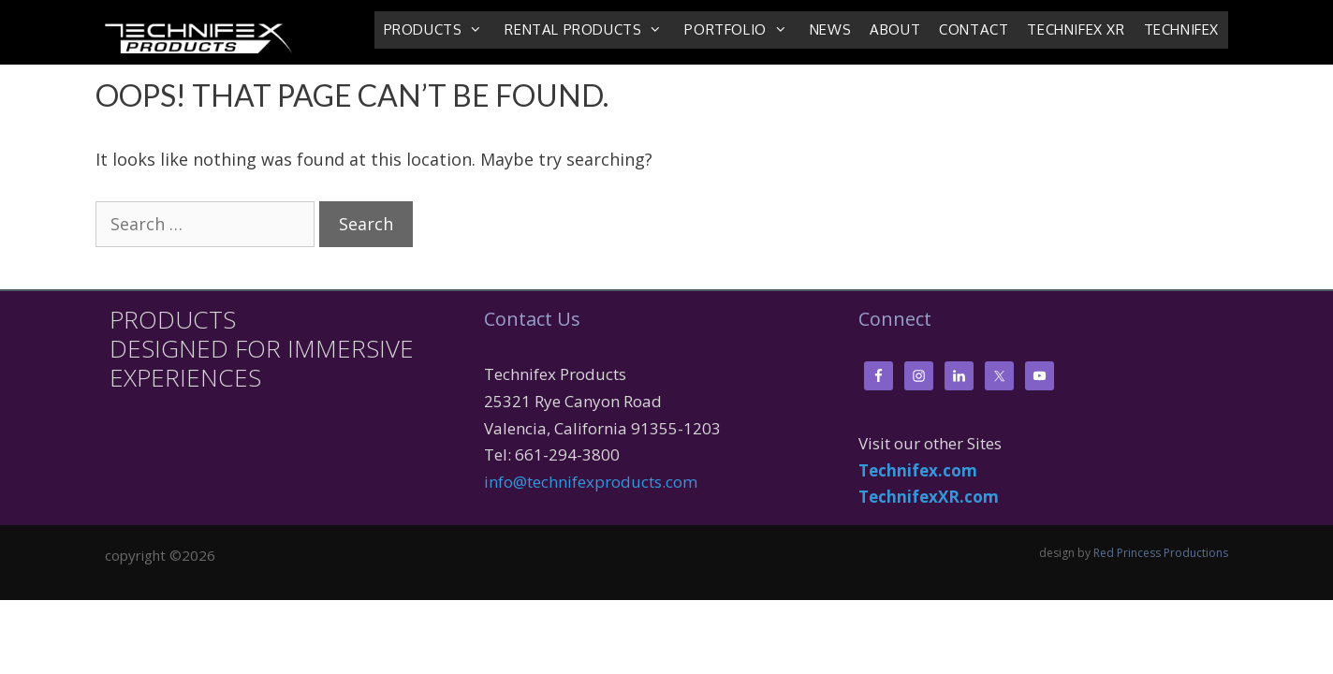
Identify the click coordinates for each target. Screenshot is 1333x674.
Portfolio (741, 30)
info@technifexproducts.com (590, 481)
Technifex (1181, 29)
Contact (973, 29)
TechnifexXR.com (928, 496)
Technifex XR (1075, 29)
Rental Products (590, 30)
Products (440, 30)
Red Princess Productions (1160, 553)
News (830, 29)
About (895, 29)
